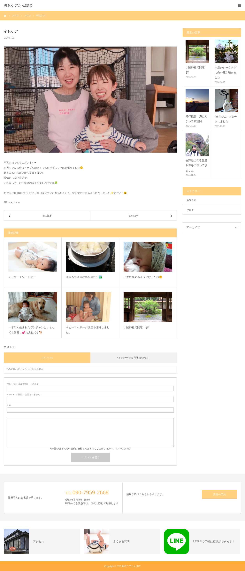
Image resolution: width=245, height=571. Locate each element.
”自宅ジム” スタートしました (226, 119)
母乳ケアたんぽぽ (18, 5)
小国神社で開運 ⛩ (136, 327)
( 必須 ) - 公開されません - (24, 395)
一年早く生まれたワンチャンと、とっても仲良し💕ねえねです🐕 (31, 330)
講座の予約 (219, 494)
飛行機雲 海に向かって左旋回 (196, 119)
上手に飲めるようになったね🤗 (143, 277)
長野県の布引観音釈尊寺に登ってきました (196, 165)
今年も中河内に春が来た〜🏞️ (84, 277)
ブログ (190, 210)
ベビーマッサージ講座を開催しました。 (88, 330)
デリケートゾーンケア (22, 277)
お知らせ (191, 200)
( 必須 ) (22, 384)
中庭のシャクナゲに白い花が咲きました (225, 72)
